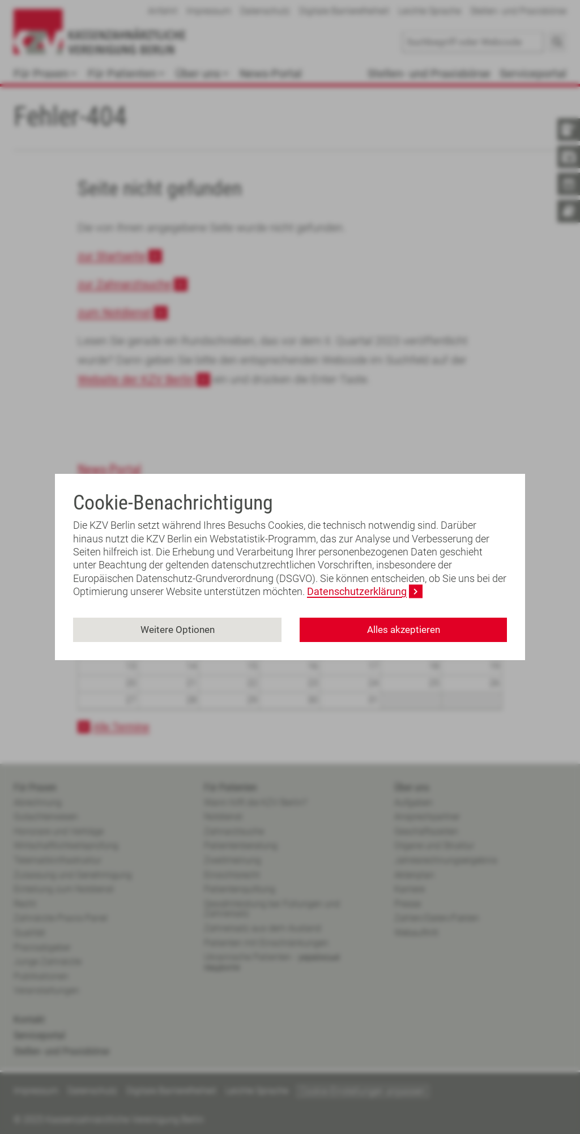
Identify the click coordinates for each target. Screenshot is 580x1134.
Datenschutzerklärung (357, 591)
